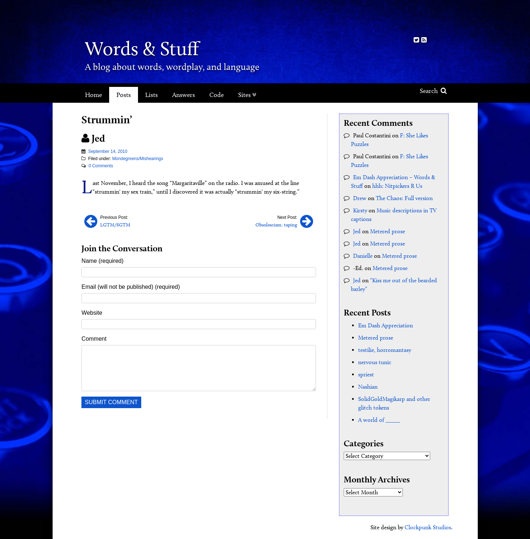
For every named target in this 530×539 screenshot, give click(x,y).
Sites (247, 95)
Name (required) (102, 261)
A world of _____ (379, 419)
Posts (123, 95)
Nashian (368, 386)
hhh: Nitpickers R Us (397, 185)
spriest (366, 374)
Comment (93, 339)
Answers (183, 95)
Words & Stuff (142, 48)
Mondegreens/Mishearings (137, 158)
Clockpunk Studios (428, 527)
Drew (359, 198)
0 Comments (101, 165)
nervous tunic (374, 362)
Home (93, 95)
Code (216, 95)
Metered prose (387, 231)
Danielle (363, 255)
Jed (357, 231)
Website (91, 313)
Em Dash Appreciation (385, 325)
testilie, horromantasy (384, 349)
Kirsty (360, 210)
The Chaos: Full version (404, 198)
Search (433, 91)
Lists (151, 95)
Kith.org (420, 17)
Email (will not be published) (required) (130, 287)
